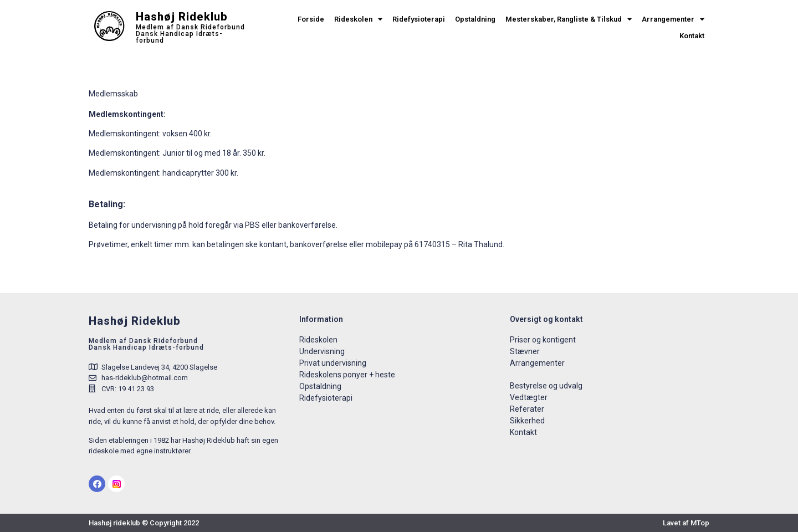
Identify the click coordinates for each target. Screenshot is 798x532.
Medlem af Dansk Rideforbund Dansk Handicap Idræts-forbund (190, 33)
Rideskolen (358, 19)
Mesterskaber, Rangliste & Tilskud (568, 19)
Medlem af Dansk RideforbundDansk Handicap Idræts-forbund (146, 344)
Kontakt (691, 36)
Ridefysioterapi (418, 19)
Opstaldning (475, 19)
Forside (311, 19)
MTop (699, 523)
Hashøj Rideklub (182, 16)
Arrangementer (673, 19)
